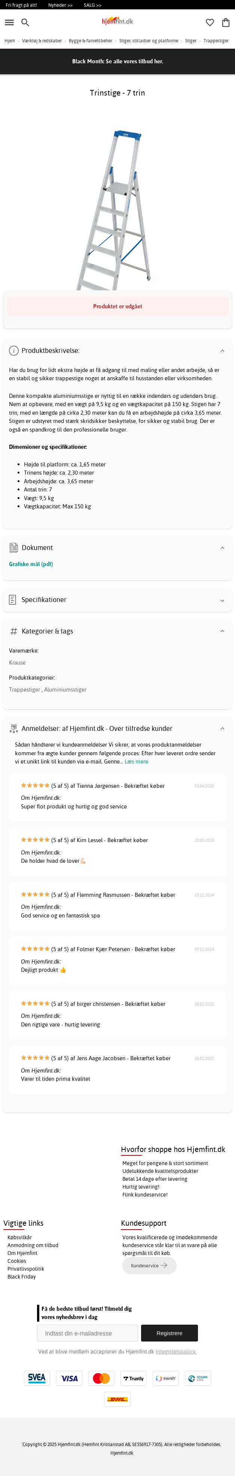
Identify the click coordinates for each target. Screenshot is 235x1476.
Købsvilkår (19, 1237)
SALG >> (92, 5)
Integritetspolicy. (176, 1351)
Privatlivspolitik (25, 1268)
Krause (17, 662)
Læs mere (136, 761)
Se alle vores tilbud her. (134, 61)
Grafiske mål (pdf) (31, 564)
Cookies (16, 1261)
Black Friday (21, 1276)
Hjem (9, 40)
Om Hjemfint (22, 1253)
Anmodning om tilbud (32, 1245)
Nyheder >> (60, 5)
